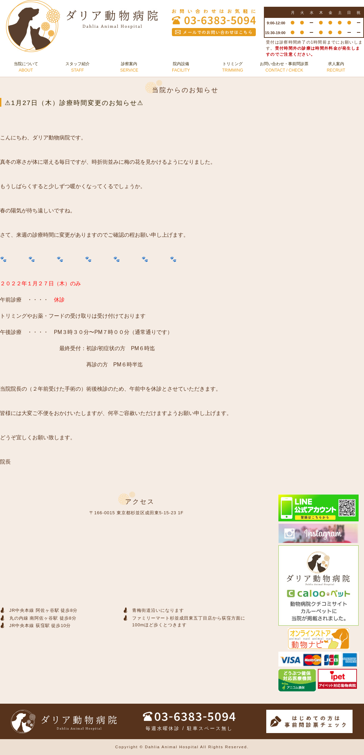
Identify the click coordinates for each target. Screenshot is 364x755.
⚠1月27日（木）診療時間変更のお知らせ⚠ (74, 102)
